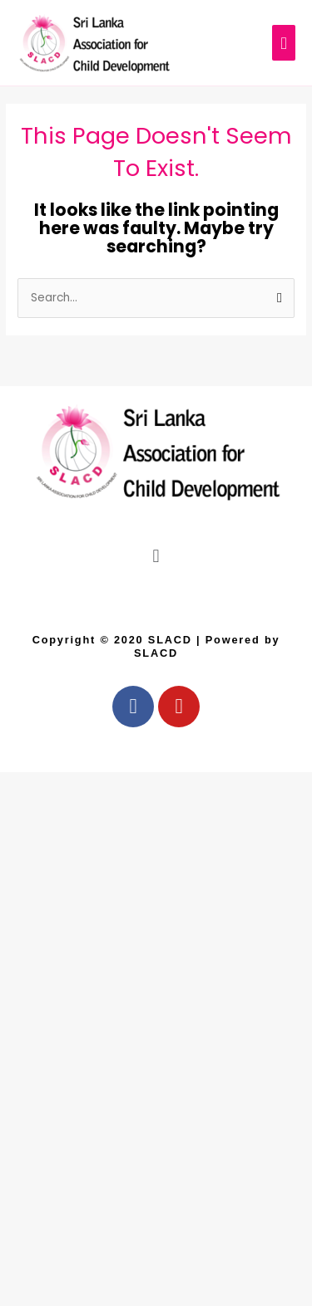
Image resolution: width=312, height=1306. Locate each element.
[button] (156, 555)
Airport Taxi (19, 754)
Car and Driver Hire (21, 745)
